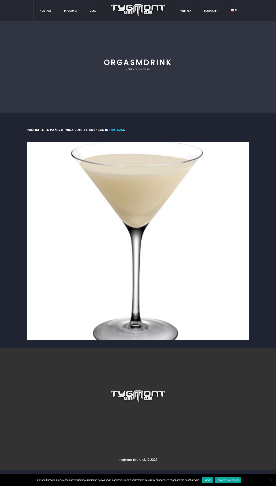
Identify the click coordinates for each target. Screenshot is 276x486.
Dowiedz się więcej (228, 480)
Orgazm (116, 130)
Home (129, 69)
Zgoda (207, 480)
